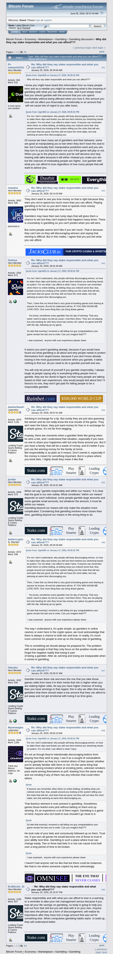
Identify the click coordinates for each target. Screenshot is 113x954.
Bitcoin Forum (14, 39)
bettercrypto (15, 539)
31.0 (19, 28)
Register (52, 32)
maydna (13, 187)
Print (101, 51)
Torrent (26, 28)
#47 (103, 670)
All (25, 52)
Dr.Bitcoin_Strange (20, 886)
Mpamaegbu (15, 727)
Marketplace (45, 39)
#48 (103, 730)
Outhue (12, 260)
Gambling (61, 39)
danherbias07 (16, 407)
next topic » (99, 47)
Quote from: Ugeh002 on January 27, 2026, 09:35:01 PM (52, 75)
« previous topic (82, 47)
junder (12, 479)
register (48, 20)
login (38, 20)
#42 (103, 191)
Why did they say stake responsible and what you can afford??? (56, 41)
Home (15, 32)
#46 (103, 542)
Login (42, 32)
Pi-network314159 (17, 66)
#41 (103, 67)
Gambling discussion (81, 39)
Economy (30, 39)
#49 (103, 889)
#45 (103, 482)
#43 (103, 263)
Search (33, 32)
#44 (103, 410)
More (62, 32)
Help (24, 32)
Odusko (13, 667)
